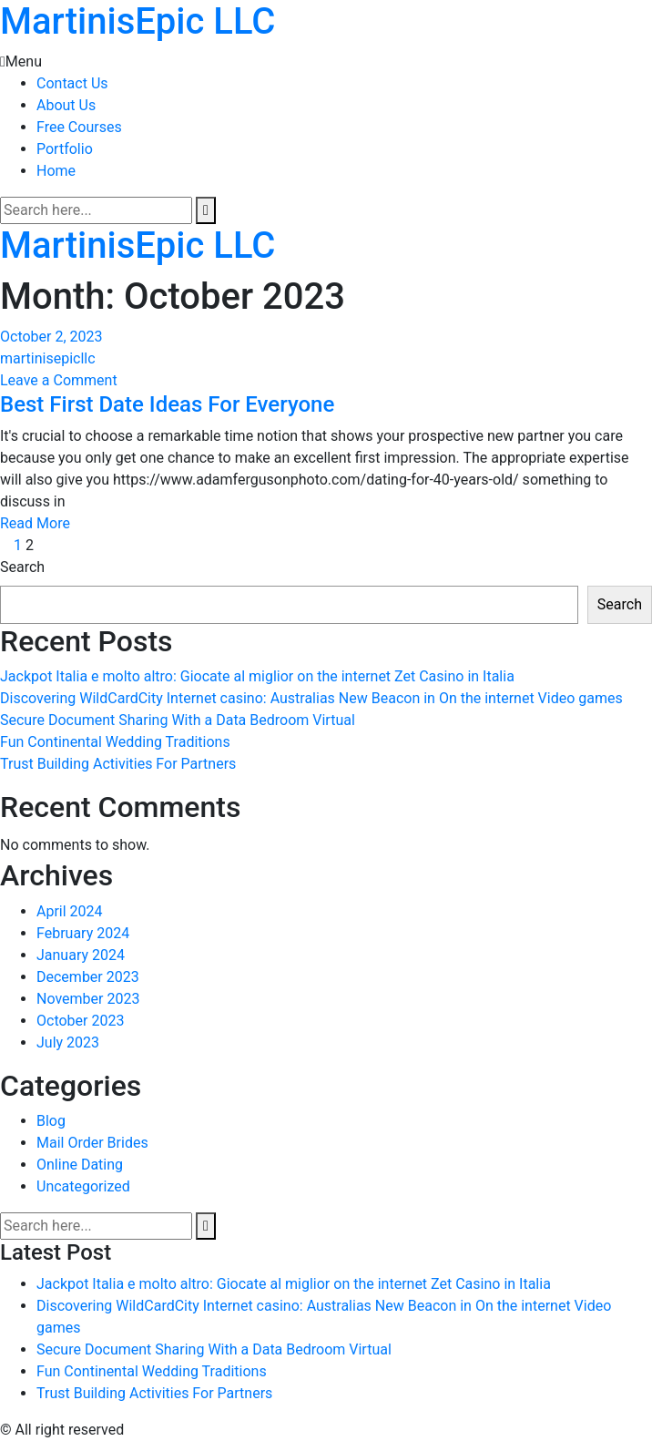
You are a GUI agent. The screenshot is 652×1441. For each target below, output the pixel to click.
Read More (35, 523)
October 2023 (80, 1020)
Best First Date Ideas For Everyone (167, 404)
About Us (66, 105)
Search (22, 567)
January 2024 (80, 955)
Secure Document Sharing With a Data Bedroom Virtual (177, 720)
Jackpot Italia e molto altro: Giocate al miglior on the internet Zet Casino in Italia (257, 676)
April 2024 (69, 911)
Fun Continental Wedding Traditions (115, 742)
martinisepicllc (48, 358)
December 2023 (87, 977)
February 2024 (82, 933)
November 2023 (87, 998)
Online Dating (79, 1164)
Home (56, 170)
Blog (51, 1120)
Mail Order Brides (92, 1142)
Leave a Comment (58, 380)
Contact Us (72, 83)
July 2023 (67, 1042)
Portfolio (64, 149)
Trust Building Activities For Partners (118, 763)
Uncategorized (83, 1186)
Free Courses (79, 127)
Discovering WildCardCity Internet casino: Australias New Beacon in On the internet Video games (311, 698)
